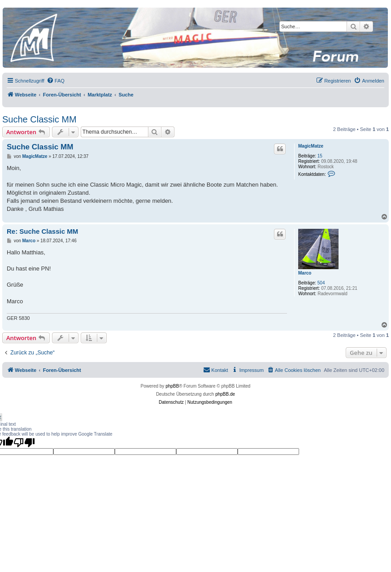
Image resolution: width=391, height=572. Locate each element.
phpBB (172, 386)
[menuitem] (56, 80)
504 (321, 282)
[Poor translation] (24, 442)
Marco (304, 273)
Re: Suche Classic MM (42, 231)
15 (319, 155)
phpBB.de (225, 394)
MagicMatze (310, 146)
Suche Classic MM (39, 119)
